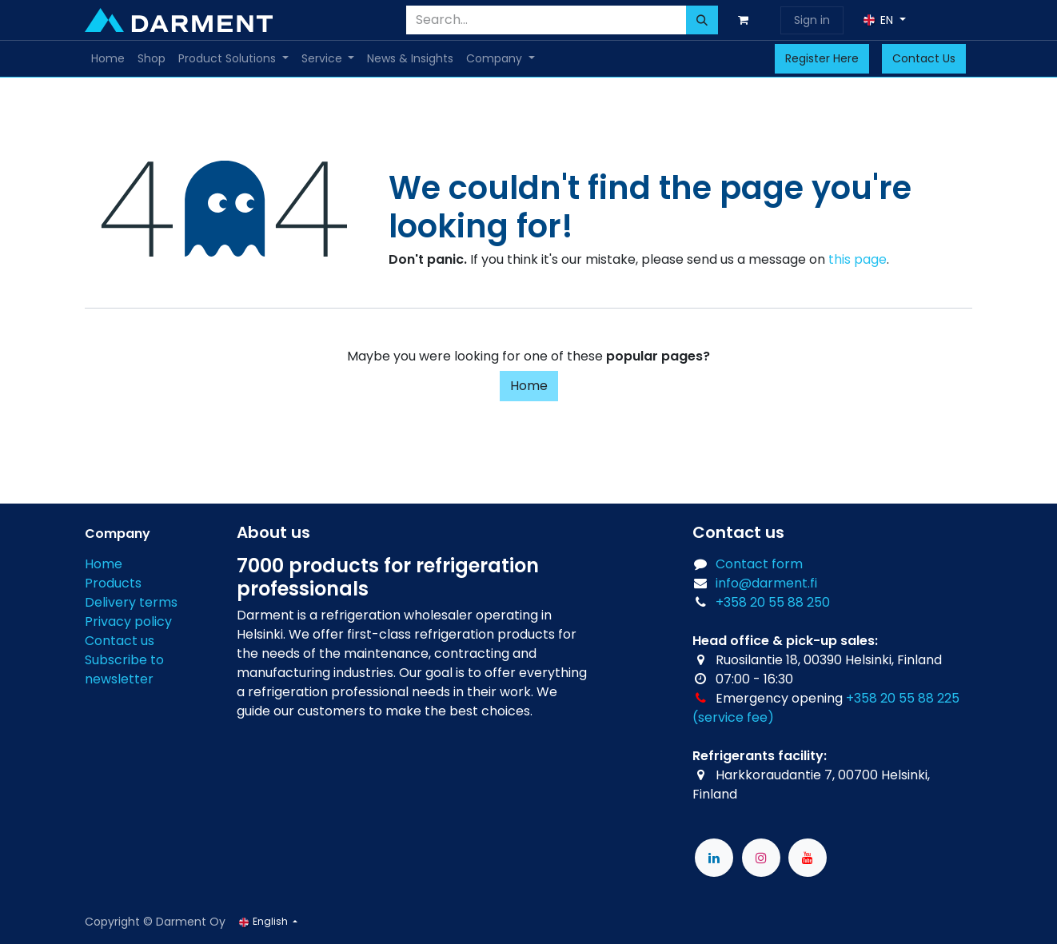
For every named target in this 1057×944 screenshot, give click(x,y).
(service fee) (733, 717)
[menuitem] (108, 59)
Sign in (812, 20)
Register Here (822, 58)
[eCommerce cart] (746, 20)
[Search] (702, 20)
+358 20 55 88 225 (902, 698)
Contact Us (923, 58)
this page (857, 259)
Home (529, 385)
